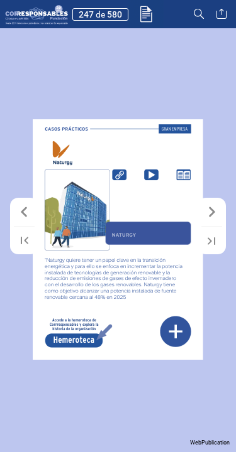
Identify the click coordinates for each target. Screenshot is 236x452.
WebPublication (210, 442)
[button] (146, 14)
